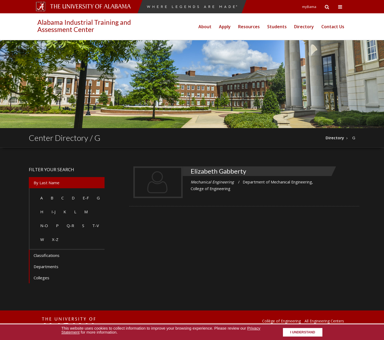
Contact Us (332, 27)
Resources (249, 27)
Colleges (41, 277)
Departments (46, 266)
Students (277, 27)
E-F (86, 197)
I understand (302, 332)
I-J (53, 211)
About (204, 27)
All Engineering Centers (324, 320)
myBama (309, 6)
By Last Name (46, 182)
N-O (44, 225)
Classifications (46, 255)
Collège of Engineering (281, 320)
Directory (304, 27)
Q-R (70, 225)
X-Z (55, 239)
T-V (95, 225)
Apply (225, 27)
